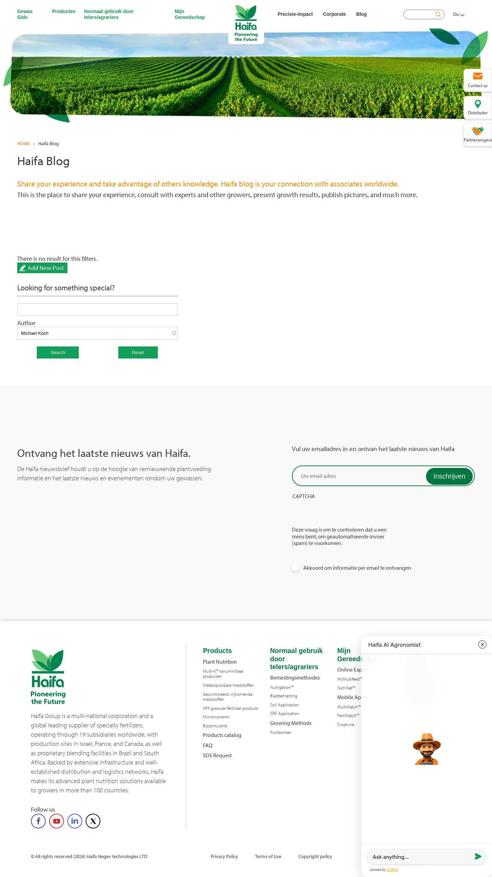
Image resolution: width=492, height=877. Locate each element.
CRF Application (284, 713)
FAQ (207, 745)
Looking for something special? (66, 288)
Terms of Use (268, 856)
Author (26, 323)
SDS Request (217, 755)
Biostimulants (215, 725)
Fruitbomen (281, 732)
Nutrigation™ (282, 687)
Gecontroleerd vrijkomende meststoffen (227, 697)
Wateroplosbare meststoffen (228, 685)
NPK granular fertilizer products (231, 708)
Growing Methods (290, 723)
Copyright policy (315, 856)
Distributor (478, 112)
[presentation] (344, 513)
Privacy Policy (224, 856)
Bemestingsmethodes (295, 677)
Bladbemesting (283, 695)
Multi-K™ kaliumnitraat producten (223, 674)
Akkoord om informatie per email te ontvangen (357, 568)
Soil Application (284, 704)
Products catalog (222, 735)
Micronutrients (216, 716)
